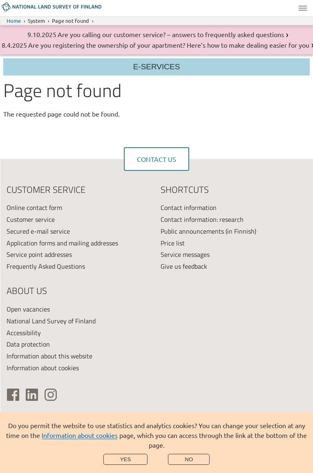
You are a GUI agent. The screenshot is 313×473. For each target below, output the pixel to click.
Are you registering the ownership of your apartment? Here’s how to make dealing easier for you (168, 45)
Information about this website (49, 356)
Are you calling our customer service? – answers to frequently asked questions (171, 34)
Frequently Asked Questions (46, 266)
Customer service (31, 219)
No (189, 459)
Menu (303, 8)
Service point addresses (39, 254)
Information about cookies (80, 435)
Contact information (189, 207)
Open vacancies (28, 309)
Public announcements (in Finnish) (208, 231)
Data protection (28, 344)
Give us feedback (184, 266)
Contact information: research (202, 219)
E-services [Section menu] (156, 66)
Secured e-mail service (38, 231)
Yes (125, 459)
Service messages (185, 254)
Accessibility (24, 333)
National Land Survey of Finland (51, 321)
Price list (173, 243)
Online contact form (34, 207)
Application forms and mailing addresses (62, 243)
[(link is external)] (13, 395)
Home (14, 20)
